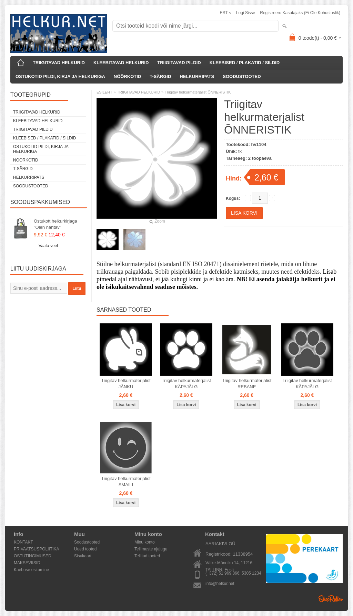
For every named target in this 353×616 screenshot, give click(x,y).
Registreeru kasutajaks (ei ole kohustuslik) (300, 12)
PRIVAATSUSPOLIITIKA (36, 549)
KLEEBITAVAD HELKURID (121, 62)
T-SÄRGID (160, 76)
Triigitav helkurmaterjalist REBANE (246, 383)
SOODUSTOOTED (242, 76)
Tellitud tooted (147, 556)
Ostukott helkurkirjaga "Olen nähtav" (55, 224)
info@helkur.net (219, 583)
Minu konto (144, 542)
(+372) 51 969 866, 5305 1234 (233, 573)
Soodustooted (87, 542)
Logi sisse (245, 12)
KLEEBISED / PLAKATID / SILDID (245, 62)
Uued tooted (85, 549)
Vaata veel (48, 245)
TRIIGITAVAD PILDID (179, 62)
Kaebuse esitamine (31, 569)
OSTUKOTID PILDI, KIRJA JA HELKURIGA (60, 76)
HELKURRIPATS (197, 76)
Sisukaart (82, 556)
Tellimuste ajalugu (150, 549)
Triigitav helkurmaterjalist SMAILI (125, 481)
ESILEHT (104, 92)
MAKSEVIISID (27, 562)
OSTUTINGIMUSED (32, 556)
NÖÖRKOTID (127, 76)
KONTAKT (23, 542)
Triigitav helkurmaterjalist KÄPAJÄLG (186, 383)
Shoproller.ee (331, 598)
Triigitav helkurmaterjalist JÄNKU (125, 383)
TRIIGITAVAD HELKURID (59, 62)
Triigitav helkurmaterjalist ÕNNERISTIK (198, 92)
